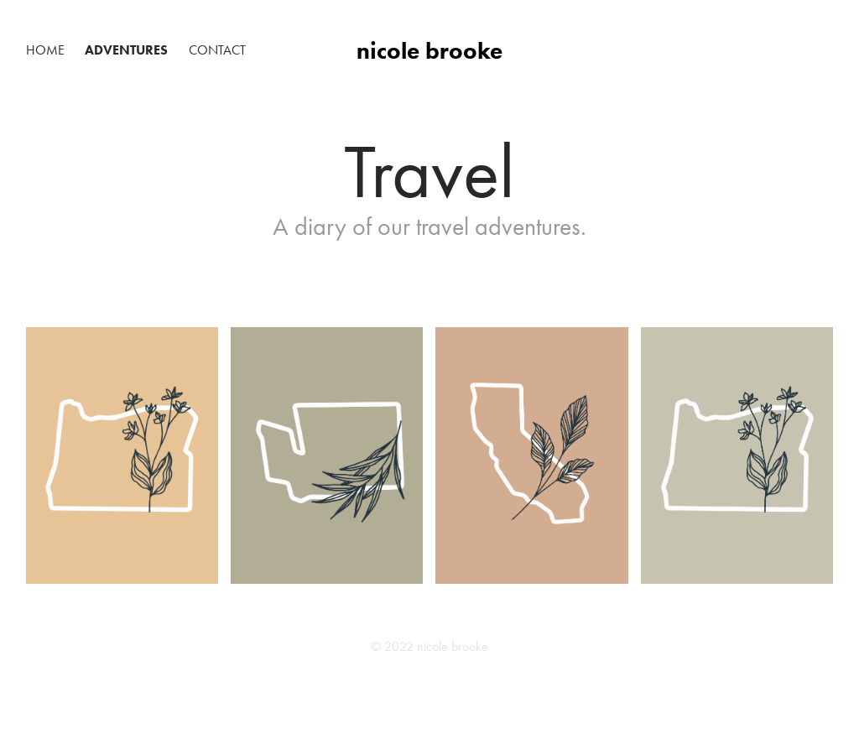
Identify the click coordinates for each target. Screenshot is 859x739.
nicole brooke (429, 50)
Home (45, 50)
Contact (217, 50)
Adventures (126, 50)
